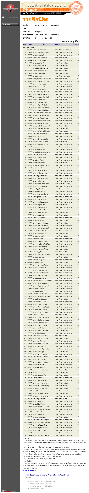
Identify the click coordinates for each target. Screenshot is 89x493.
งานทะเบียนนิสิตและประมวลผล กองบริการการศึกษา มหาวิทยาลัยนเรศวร (47, 475)
